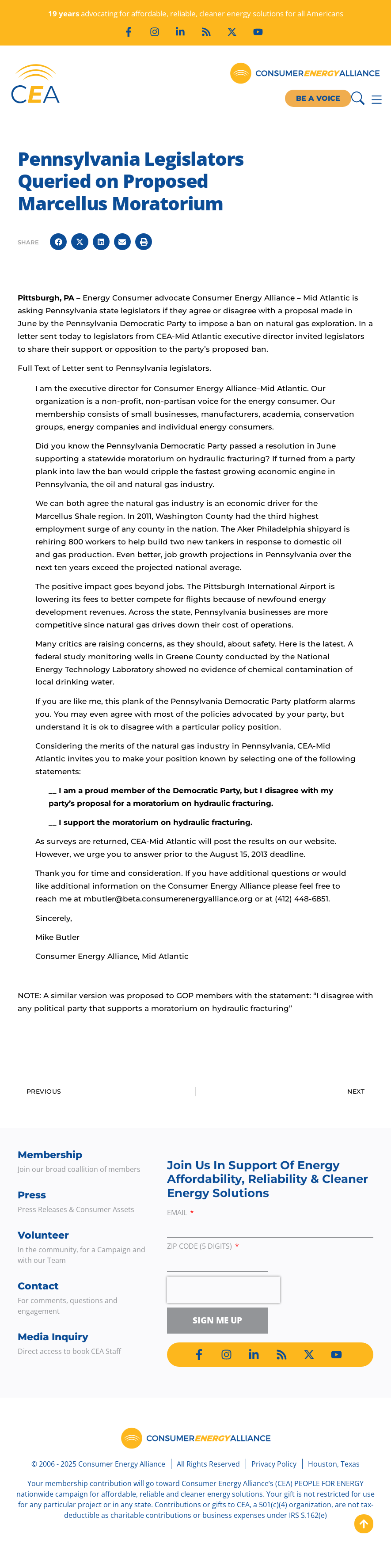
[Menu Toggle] (376, 99)
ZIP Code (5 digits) (200, 1247)
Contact (38, 1286)
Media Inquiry (53, 1337)
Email (178, 1213)
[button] (58, 241)
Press (32, 1195)
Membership (50, 1155)
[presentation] (223, 1290)
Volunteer (43, 1235)
